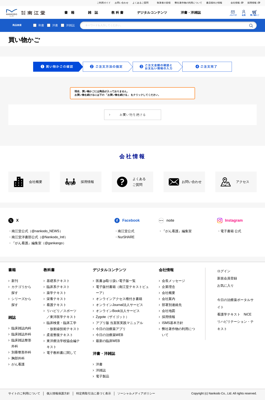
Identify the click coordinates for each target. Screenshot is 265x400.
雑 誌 (93, 12)
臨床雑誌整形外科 (21, 343)
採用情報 (252, 2)
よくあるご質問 (140, 2)
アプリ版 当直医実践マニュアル (119, 323)
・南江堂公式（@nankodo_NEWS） (35, 231)
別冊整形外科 (21, 352)
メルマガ (232, 15)
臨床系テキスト (58, 287)
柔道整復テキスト (60, 335)
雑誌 (12, 317)
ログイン (223, 271)
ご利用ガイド (104, 2)
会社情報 (235, 2)
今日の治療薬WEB (109, 335)
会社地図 (168, 311)
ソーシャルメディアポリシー (136, 393)
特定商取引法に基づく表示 (93, 393)
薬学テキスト (56, 293)
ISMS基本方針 (172, 323)
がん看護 (18, 364)
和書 (41, 25)
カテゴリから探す (21, 290)
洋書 (55, 25)
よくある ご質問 (139, 182)
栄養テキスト (56, 299)
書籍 (12, 270)
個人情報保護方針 (58, 393)
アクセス (242, 182)
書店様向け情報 (214, 2)
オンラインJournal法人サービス (119, 305)
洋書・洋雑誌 (191, 12)
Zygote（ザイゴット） (112, 317)
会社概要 (35, 182)
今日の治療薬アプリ (111, 329)
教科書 (49, 270)
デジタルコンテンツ (152, 12)
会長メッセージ (173, 281)
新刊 (14, 281)
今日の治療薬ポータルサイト (235, 303)
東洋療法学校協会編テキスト (63, 344)
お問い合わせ (121, 2)
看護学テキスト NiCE (234, 314)
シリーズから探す (21, 302)
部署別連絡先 (172, 305)
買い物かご (254, 15)
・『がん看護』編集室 (175, 231)
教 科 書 (117, 12)
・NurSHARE (124, 237)
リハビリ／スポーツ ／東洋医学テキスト (61, 314)
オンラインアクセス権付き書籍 (119, 299)
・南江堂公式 (124, 231)
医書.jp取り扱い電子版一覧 (116, 281)
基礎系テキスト (58, 281)
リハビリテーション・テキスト (235, 325)
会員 (243, 15)
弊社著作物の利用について (188, 2)
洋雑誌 (70, 25)
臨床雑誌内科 (21, 328)
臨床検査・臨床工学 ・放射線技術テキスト (63, 326)
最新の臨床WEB (108, 341)
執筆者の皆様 (164, 2)
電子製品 (102, 376)
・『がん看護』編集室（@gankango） (37, 243)
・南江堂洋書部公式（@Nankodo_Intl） (38, 237)
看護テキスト (56, 305)
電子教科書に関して (61, 352)
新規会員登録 (227, 278)
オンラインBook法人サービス (118, 311)
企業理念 (168, 287)
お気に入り (225, 285)
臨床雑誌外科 (21, 334)
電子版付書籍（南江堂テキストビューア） (122, 290)
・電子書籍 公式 (229, 231)
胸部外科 (18, 358)
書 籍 (69, 12)
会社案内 (168, 299)
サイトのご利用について (24, 393)
